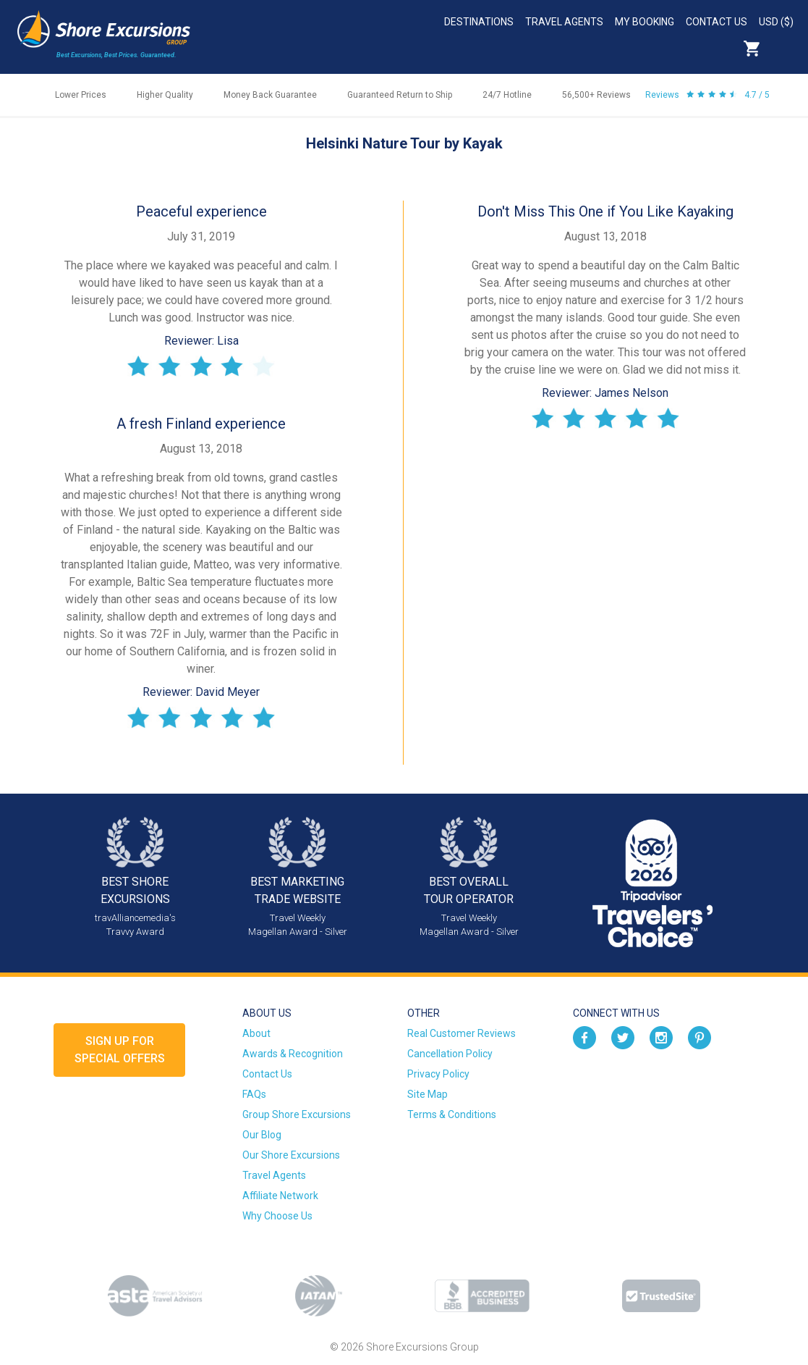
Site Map (427, 1094)
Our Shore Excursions (291, 1155)
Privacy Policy (438, 1074)
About (256, 1033)
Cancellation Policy (450, 1053)
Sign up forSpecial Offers (120, 1049)
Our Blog (261, 1135)
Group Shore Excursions (296, 1114)
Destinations (479, 22)
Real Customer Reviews (461, 1033)
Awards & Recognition (292, 1053)
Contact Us (716, 22)
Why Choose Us (277, 1216)
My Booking (644, 22)
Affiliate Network (280, 1195)
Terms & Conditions (451, 1114)
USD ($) (776, 22)
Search (783, 48)
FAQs (254, 1094)
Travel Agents (564, 22)
